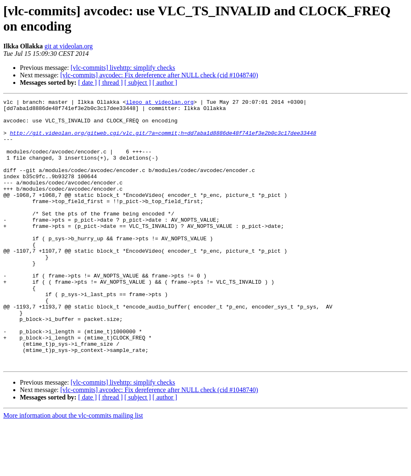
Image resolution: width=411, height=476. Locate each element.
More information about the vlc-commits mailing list (73, 468)
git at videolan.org (69, 46)
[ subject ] (137, 82)
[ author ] (165, 82)
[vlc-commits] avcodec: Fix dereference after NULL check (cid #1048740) (159, 75)
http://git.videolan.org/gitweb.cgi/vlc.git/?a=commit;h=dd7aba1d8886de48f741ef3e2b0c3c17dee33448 (163, 140)
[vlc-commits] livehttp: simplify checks (123, 67)
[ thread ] (110, 82)
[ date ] (87, 82)
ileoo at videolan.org (160, 103)
